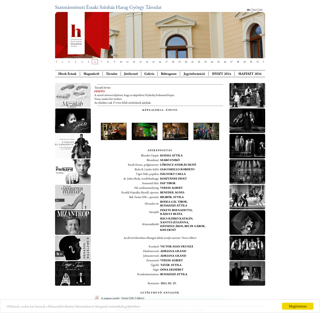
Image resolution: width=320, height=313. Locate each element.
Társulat (111, 73)
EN (260, 10)
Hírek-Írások (67, 73)
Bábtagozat (168, 73)
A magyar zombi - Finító (114, 298)
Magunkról (91, 73)
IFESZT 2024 (221, 73)
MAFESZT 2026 (249, 73)
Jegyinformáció (194, 73)
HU (249, 10)
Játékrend (131, 73)
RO (255, 10)
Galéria (149, 73)
